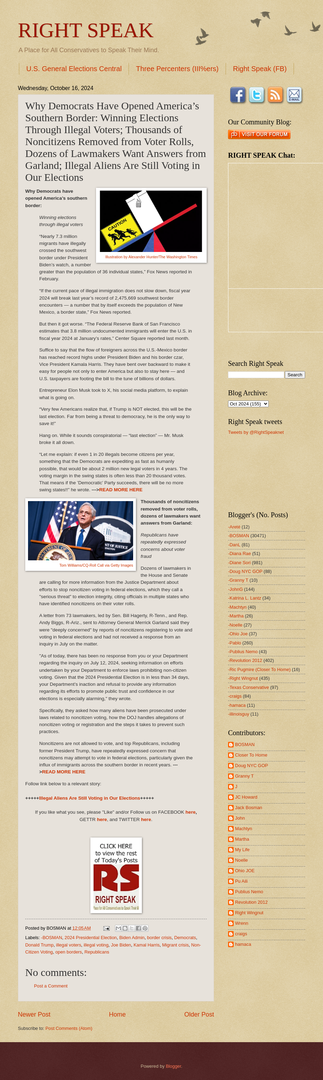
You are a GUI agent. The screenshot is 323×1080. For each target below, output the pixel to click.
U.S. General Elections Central (74, 69)
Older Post (199, 1014)
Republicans (96, 952)
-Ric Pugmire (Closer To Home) (259, 669)
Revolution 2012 (251, 902)
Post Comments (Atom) (69, 1028)
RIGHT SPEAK (85, 30)
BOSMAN (245, 744)
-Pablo (234, 642)
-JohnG (235, 589)
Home (117, 1014)
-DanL (234, 544)
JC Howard (246, 797)
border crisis (159, 937)
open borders (68, 952)
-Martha (235, 615)
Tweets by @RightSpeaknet (256, 432)
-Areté (234, 526)
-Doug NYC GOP (245, 571)
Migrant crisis (175, 945)
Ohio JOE (245, 870)
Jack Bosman (248, 807)
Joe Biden (121, 945)
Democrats (185, 937)
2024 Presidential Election (90, 937)
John (240, 818)
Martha (242, 839)
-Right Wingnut (243, 678)
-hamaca (237, 705)
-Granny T (238, 580)
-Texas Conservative (248, 687)
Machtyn (243, 828)
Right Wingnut (249, 912)
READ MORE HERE (121, 489)
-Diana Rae (239, 553)
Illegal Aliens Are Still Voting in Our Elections (89, 798)
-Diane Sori (239, 562)
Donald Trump (39, 945)
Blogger (173, 1066)
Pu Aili (241, 881)
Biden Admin (131, 937)
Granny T (244, 776)
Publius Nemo (249, 891)
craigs (241, 933)
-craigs (235, 696)
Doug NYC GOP (251, 765)
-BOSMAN (51, 937)
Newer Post (34, 1014)
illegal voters (68, 945)
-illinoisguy (238, 714)
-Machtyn (237, 607)
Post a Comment (51, 986)
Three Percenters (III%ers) (177, 69)
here (191, 812)
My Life (242, 849)
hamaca (243, 944)
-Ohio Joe (238, 633)
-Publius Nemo (242, 651)
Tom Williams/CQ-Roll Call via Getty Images (96, 565)
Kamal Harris (146, 945)
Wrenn (241, 923)
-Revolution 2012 (245, 660)
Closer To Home (251, 755)
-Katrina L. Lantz (244, 598)
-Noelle (235, 625)
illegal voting (96, 945)
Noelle (241, 860)
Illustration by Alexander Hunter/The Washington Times (151, 257)
